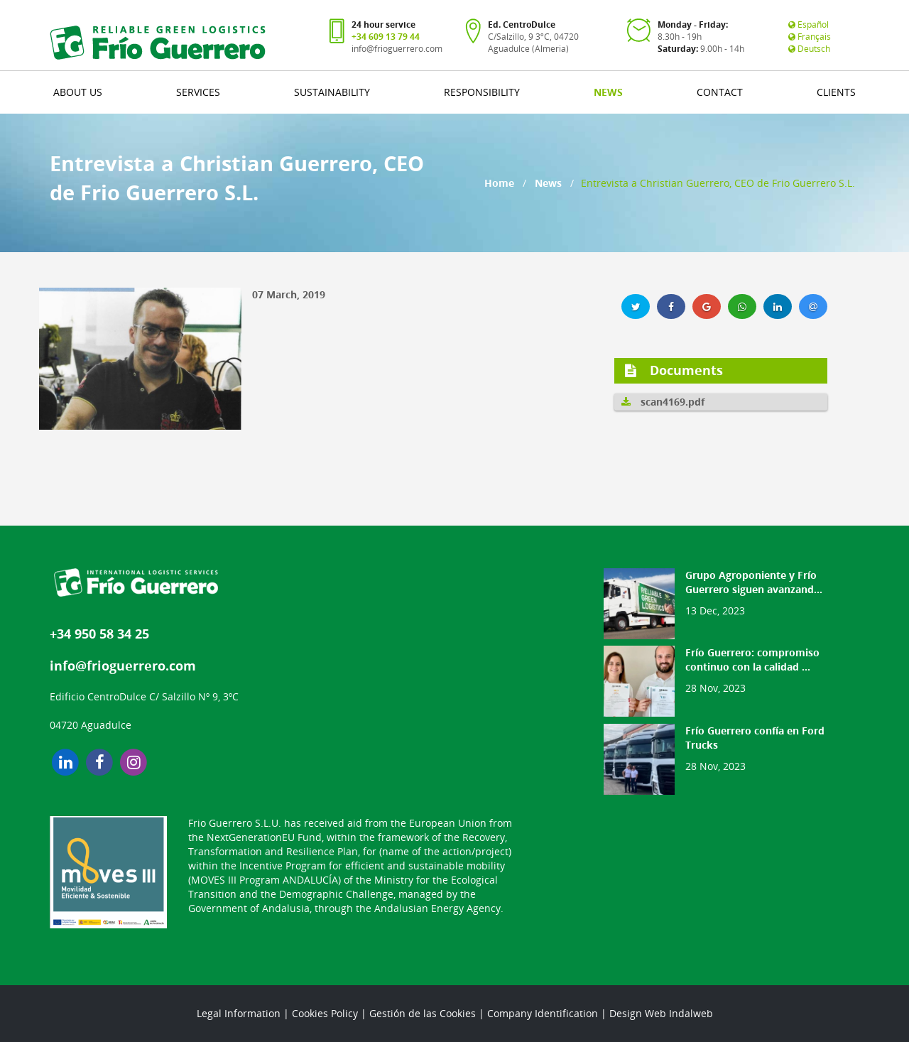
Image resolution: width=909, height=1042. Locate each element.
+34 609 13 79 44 (386, 37)
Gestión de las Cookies (422, 1013)
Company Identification (542, 1013)
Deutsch (809, 49)
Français (809, 37)
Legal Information (239, 1013)
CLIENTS (836, 92)
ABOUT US (77, 92)
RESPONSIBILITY (482, 92)
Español (808, 24)
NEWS (608, 92)
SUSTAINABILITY (332, 92)
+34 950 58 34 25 (99, 633)
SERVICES (198, 92)
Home (499, 183)
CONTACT (720, 92)
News (548, 183)
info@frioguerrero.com (397, 49)
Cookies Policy (325, 1013)
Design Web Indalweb (661, 1013)
